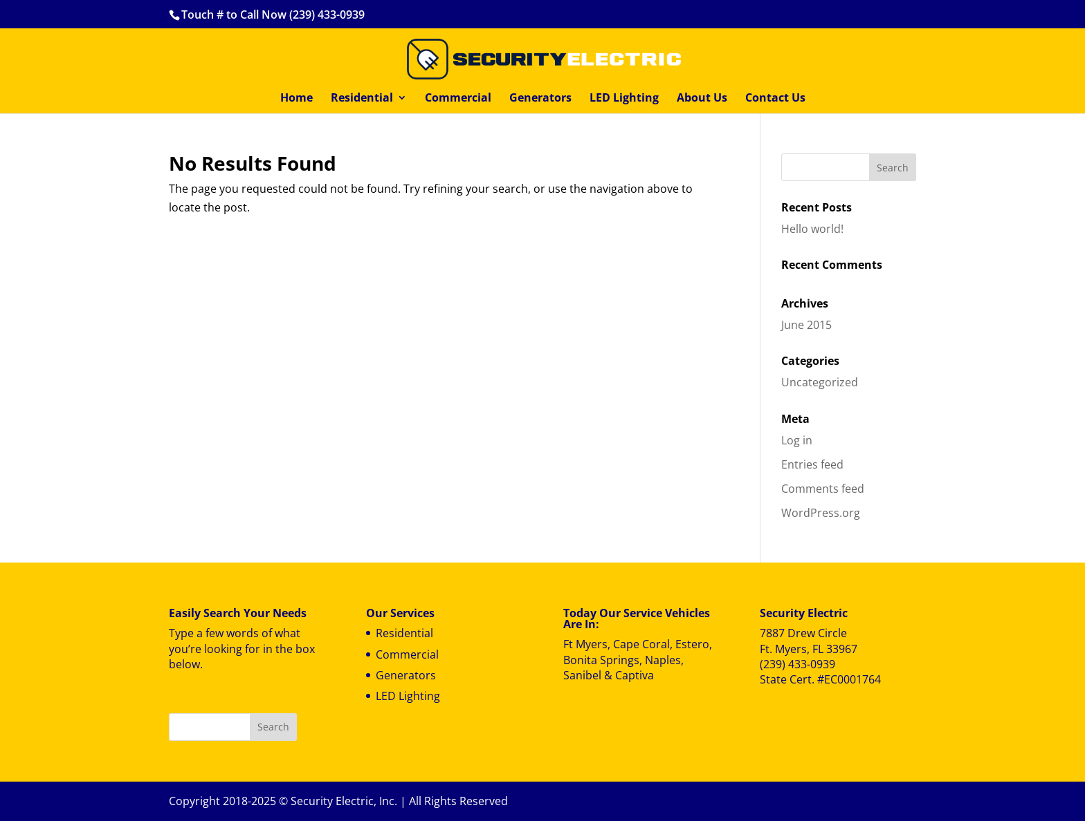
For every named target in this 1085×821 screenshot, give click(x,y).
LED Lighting (624, 99)
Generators (540, 99)
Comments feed (822, 488)
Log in (796, 440)
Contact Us (775, 99)
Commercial (458, 99)
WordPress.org (820, 512)
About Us (702, 99)
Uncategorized (819, 382)
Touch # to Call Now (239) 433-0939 (273, 14)
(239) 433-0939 (797, 664)
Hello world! (812, 228)
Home (296, 99)
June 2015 (806, 324)
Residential (362, 99)
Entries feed (812, 464)
